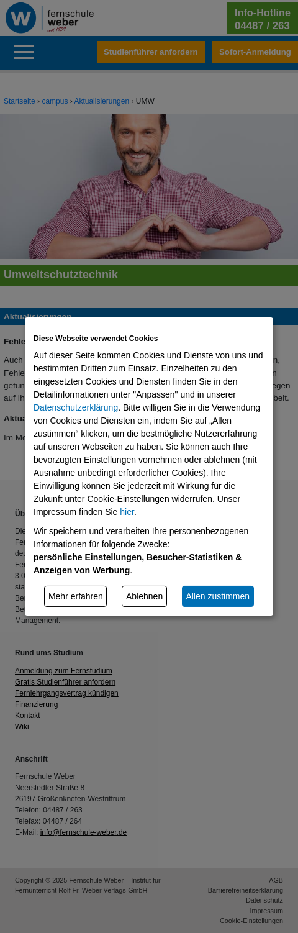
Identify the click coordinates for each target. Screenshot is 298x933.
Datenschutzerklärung (76, 407)
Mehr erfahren (75, 596)
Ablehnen (144, 596)
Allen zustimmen (218, 596)
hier (127, 512)
